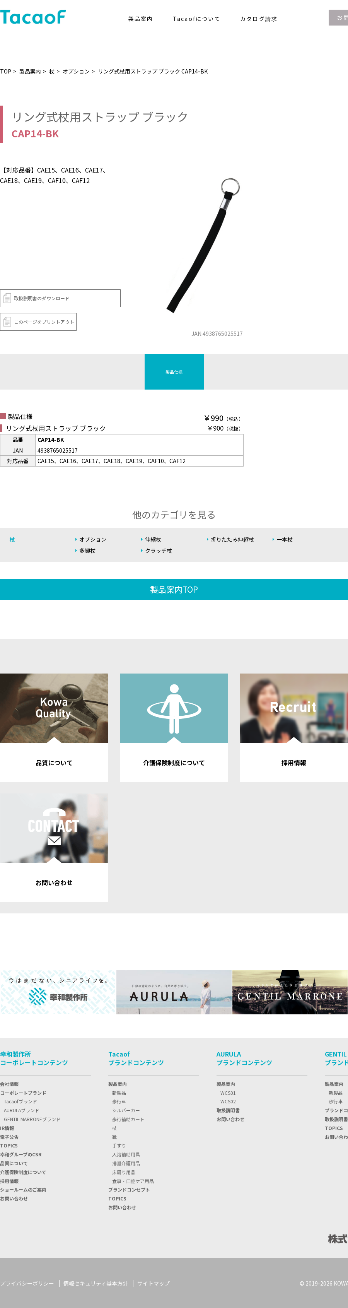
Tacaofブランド (20, 1101)
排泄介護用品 (126, 1162)
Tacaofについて (197, 18)
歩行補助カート (128, 1118)
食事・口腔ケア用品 (133, 1180)
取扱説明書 (228, 1109)
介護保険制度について (23, 1171)
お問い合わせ (14, 1198)
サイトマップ (153, 1282)
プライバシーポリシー (27, 1282)
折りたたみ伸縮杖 (234, 539)
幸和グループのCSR (20, 1154)
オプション (76, 71)
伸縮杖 (153, 539)
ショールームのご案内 (23, 1189)
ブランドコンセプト (129, 1189)
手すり (119, 1145)
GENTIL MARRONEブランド (32, 1118)
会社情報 (9, 1083)
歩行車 (119, 1101)
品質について (14, 1162)
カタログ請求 (259, 18)
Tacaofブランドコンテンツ (136, 1057)
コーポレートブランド (23, 1092)
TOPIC (9, 1145)
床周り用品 (123, 1171)
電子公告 (9, 1136)
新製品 (119, 1092)
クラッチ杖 (159, 551)
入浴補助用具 (126, 1154)
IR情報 (7, 1127)
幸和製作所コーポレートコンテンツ (34, 1057)
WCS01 (228, 1092)
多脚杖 (88, 551)
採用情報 (9, 1180)
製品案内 (30, 71)
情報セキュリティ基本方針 (95, 1282)
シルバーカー (126, 1109)
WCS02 (228, 1101)
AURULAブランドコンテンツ (244, 1057)
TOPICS (117, 1198)
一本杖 (285, 539)
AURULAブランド (21, 1109)
